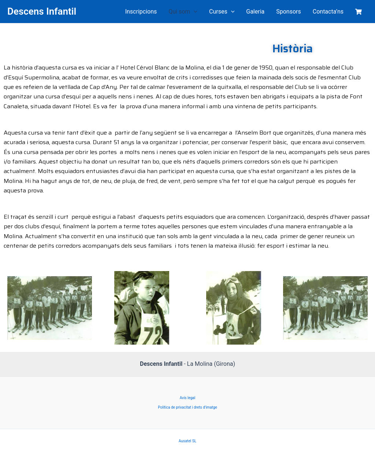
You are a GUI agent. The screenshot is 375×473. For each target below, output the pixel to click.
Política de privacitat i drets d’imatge (187, 407)
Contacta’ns (328, 11)
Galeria (255, 11)
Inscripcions (141, 11)
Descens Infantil (41, 11)
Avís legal (187, 398)
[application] (193, 12)
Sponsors (288, 11)
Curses (221, 11)
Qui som (182, 11)
